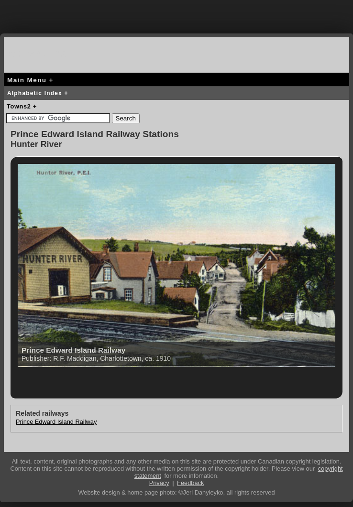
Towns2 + (22, 106)
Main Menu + (30, 80)
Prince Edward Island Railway (56, 421)
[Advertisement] (176, 14)
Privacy (159, 482)
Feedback (190, 482)
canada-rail (42, 53)
